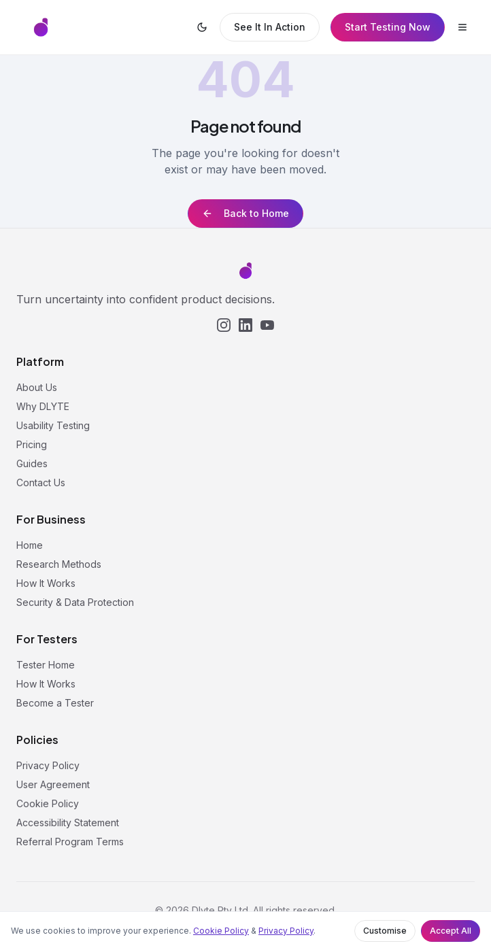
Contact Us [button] (40, 482)
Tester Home (45, 665)
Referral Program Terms (70, 841)
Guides (32, 463)
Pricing (31, 444)
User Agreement (53, 784)
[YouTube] (267, 325)
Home (29, 545)
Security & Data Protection (75, 602)
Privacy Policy (286, 931)
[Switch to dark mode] (202, 27)
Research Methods (58, 564)
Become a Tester (55, 703)
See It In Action (269, 27)
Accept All (450, 931)
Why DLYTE (42, 406)
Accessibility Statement (67, 822)
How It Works (45, 583)
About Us (36, 387)
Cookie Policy (221, 931)
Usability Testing (53, 425)
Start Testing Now (387, 27)
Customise (385, 931)
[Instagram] (224, 325)
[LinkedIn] (245, 325)
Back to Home (245, 213)
